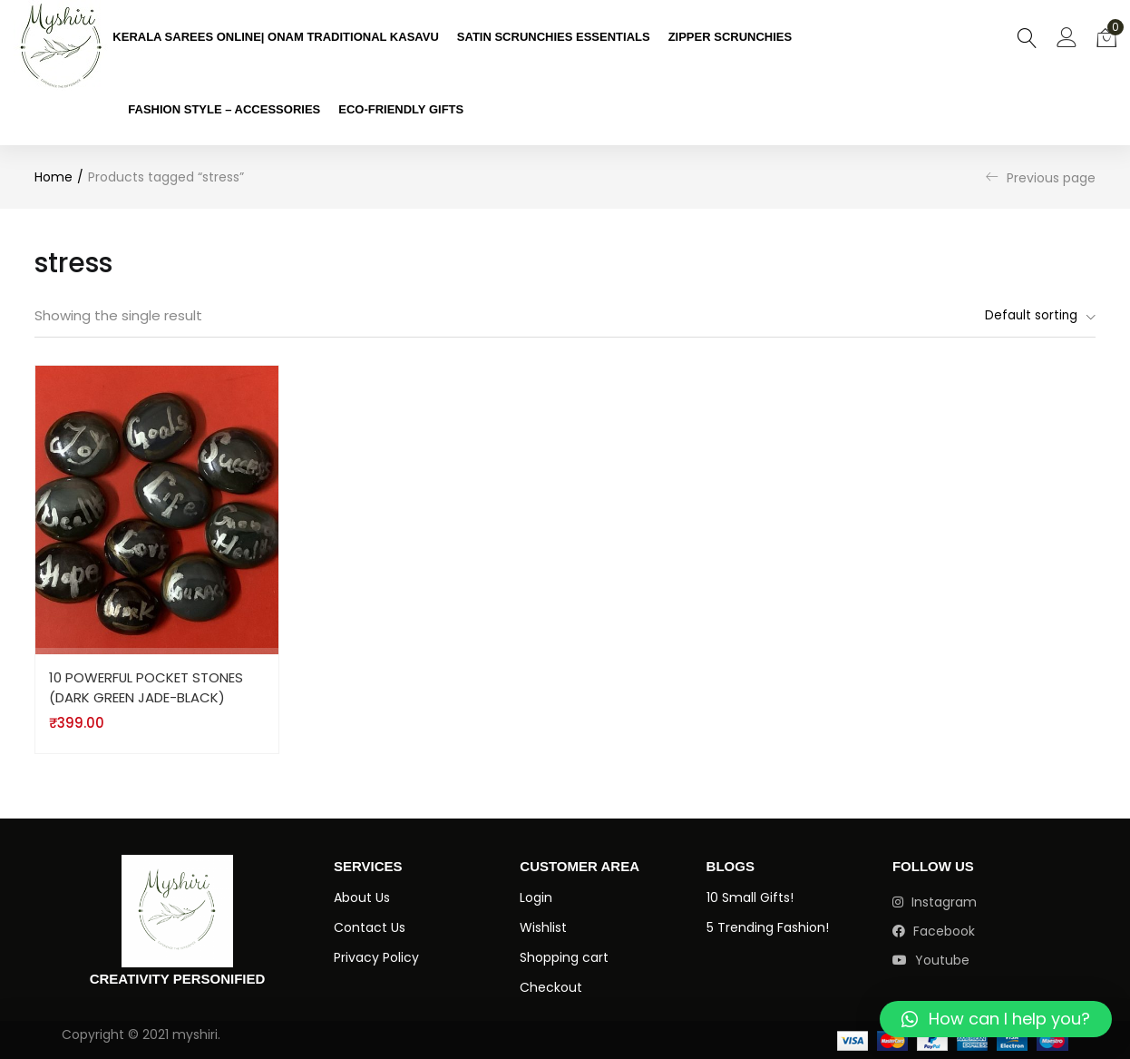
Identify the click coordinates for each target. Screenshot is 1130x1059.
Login (536, 898)
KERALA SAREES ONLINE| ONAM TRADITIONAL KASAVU (275, 37)
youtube (930, 961)
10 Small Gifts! (750, 898)
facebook (933, 932)
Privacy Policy (376, 958)
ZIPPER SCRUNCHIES (730, 37)
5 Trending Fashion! (767, 928)
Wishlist (543, 928)
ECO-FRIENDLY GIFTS (400, 109)
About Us (362, 898)
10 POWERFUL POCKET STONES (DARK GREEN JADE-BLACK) (146, 688)
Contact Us (369, 928)
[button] (1106, 36)
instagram (934, 903)
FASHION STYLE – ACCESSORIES (224, 109)
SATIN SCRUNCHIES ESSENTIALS (553, 37)
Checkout (551, 988)
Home (53, 177)
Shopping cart (564, 958)
